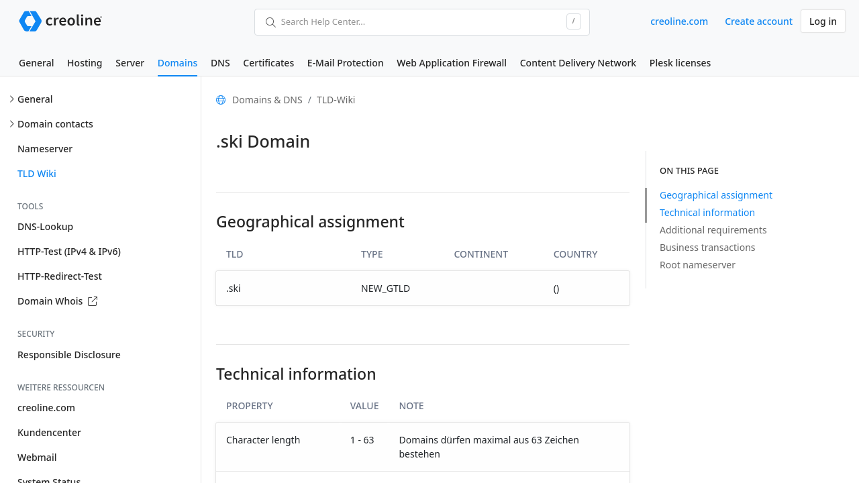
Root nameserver (698, 264)
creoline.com (679, 21)
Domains (177, 62)
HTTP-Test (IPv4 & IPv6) (69, 251)
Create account (759, 21)
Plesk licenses (680, 62)
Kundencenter (49, 432)
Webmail (36, 457)
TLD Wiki (36, 173)
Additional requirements (713, 229)
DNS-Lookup (45, 226)
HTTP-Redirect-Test (59, 276)
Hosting (84, 62)
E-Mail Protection (345, 62)
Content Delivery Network (578, 62)
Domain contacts (55, 123)
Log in (823, 21)
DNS (220, 62)
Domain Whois (57, 300)
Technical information (707, 212)
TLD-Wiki (336, 99)
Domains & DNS (267, 99)
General (36, 62)
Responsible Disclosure (69, 354)
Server (129, 62)
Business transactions (708, 247)
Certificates (268, 62)
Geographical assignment (716, 195)
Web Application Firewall (452, 62)
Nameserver (44, 148)
